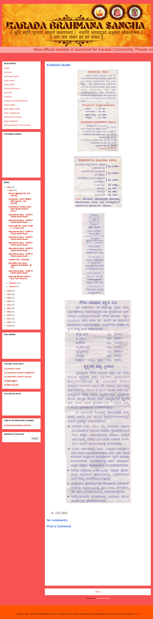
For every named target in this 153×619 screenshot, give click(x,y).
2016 (9, 322)
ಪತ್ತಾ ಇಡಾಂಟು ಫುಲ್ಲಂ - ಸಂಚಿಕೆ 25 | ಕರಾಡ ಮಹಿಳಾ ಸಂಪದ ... (21, 216)
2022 (9, 301)
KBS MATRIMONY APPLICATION (17, 125)
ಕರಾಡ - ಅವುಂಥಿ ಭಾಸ (12, 113)
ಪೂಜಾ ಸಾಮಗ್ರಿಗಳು (11, 121)
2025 (9, 291)
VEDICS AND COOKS (13, 117)
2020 (9, 308)
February (13, 283)
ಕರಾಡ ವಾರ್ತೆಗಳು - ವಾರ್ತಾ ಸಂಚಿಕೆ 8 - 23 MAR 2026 (21, 227)
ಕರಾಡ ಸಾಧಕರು (9, 105)
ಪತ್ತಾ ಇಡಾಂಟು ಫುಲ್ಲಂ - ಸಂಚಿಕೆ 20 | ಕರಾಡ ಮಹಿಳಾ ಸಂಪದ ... (21, 249)
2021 (9, 305)
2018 (9, 315)
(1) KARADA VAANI (12, 369)
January (12, 286)
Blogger (138, 614)
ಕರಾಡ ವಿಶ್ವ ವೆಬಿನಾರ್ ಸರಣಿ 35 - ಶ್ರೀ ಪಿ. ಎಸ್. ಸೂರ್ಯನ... (20, 277)
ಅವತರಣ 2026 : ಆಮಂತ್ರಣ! (19, 260)
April (11, 190)
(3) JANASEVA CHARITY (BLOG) (17, 377)
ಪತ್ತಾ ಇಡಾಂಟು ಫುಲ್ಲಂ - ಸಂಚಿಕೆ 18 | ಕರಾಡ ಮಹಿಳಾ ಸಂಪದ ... (21, 272)
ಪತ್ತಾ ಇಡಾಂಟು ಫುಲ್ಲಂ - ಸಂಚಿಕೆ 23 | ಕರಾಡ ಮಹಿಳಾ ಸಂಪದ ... (21, 232)
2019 (9, 312)
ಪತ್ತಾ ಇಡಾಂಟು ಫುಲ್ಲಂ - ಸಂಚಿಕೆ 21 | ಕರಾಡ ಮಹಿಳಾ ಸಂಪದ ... (21, 244)
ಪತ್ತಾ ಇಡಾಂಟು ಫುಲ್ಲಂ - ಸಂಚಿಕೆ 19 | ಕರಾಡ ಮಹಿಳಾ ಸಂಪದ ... (21, 255)
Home (98, 592)
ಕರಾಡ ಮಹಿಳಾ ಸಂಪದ (12, 109)
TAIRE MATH (9, 85)
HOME (6, 68)
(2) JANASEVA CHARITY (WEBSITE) (19, 373)
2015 (9, 326)
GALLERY (8, 93)
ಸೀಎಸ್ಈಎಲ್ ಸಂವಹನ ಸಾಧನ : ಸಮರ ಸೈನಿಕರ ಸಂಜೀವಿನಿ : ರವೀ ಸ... (20, 209)
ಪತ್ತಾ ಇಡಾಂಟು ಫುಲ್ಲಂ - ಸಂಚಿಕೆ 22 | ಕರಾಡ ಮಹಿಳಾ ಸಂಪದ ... (21, 238)
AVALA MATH (9, 81)
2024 (9, 294)
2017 (9, 319)
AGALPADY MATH (11, 76)
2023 (9, 298)
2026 (9, 187)
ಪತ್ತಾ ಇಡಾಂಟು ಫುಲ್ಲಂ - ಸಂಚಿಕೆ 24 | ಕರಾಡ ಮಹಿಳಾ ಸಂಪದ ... (21, 221)
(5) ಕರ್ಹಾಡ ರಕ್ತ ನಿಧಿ (11, 385)
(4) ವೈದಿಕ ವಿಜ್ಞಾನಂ (10, 381)
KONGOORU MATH (12, 89)
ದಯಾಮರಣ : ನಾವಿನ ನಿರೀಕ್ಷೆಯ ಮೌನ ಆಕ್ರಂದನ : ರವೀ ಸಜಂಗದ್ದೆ (20, 201)
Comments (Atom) (103, 598)
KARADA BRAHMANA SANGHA (17, 425)
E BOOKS (8, 97)
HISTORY (8, 72)
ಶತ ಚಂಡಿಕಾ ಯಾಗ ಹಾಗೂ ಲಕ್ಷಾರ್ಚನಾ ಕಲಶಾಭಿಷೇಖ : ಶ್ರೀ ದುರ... (20, 265)
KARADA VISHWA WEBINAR (16, 101)
